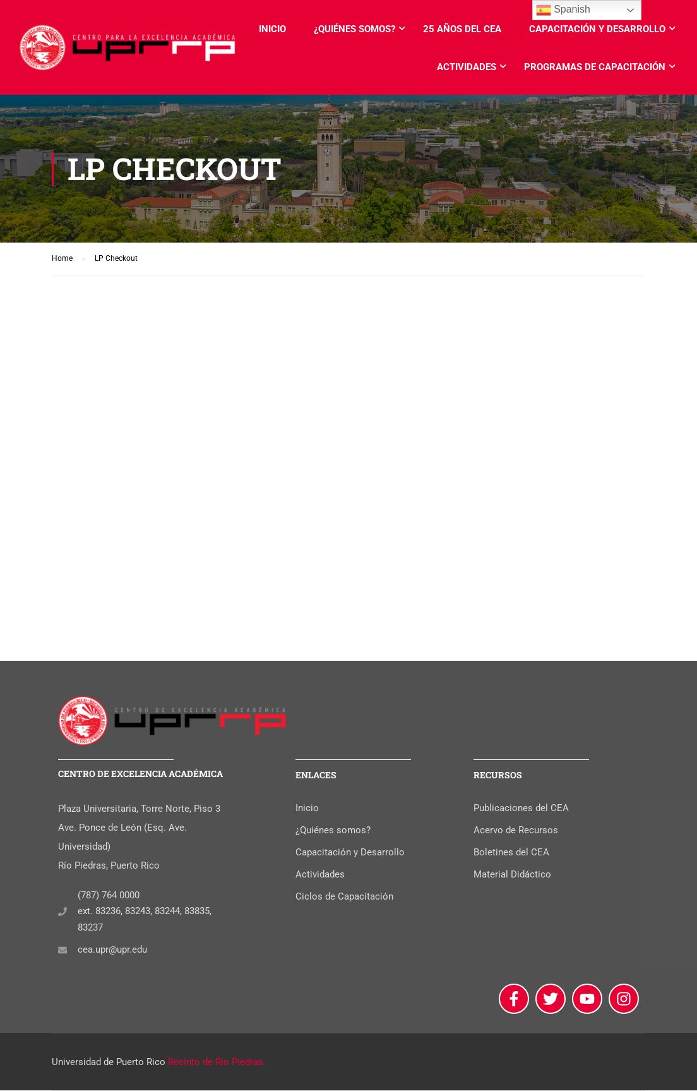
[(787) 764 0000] (62, 912)
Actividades (466, 67)
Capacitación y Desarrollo (597, 29)
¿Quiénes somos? (354, 29)
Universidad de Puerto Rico (108, 1062)
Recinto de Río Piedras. (217, 1062)
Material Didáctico (512, 875)
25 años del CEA (462, 29)
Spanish (563, 10)
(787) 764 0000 (109, 895)
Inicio (272, 29)
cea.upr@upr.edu (112, 950)
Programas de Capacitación (594, 67)
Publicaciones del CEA (521, 808)
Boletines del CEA (511, 853)
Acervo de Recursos (516, 830)
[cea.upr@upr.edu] (62, 950)
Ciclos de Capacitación (344, 897)
